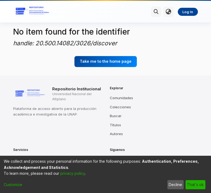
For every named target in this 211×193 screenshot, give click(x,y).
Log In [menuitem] (187, 12)
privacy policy (72, 173)
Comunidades (121, 98)
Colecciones (120, 107)
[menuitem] (168, 12)
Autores (116, 134)
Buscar (116, 116)
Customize (13, 184)
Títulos (115, 125)
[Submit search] (156, 12)
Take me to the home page (105, 61)
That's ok (195, 184)
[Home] (33, 11)
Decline (175, 184)
